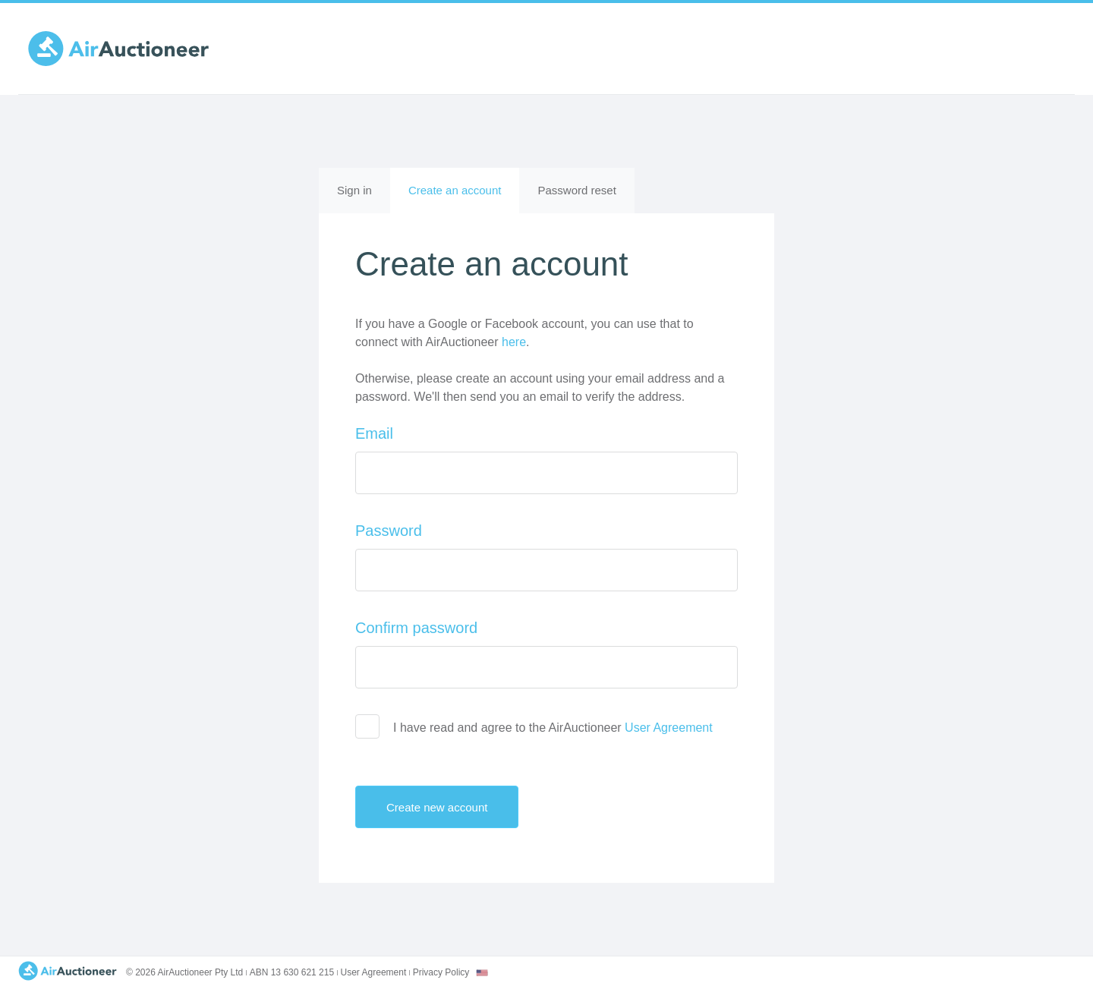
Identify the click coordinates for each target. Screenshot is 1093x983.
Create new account (449, 807)
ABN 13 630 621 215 (292, 972)
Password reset (576, 190)
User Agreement (669, 727)
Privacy (441, 972)
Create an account (464, 197)
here (514, 342)
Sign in (354, 190)
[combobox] (482, 973)
